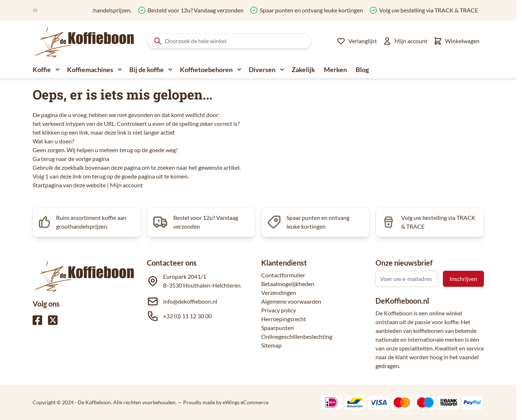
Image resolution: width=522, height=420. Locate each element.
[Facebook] (37, 320)
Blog (362, 69)
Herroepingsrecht (283, 318)
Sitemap (271, 345)
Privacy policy (278, 310)
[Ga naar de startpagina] (85, 41)
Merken (335, 69)
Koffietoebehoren (206, 69)
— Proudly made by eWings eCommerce (223, 402)
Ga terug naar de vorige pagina (71, 158)
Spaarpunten (277, 327)
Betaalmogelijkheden (287, 283)
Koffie (42, 69)
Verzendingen (278, 292)
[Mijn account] (405, 41)
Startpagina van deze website (69, 184)
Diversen (262, 69)
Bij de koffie (146, 69)
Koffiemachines (90, 69)
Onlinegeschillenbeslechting (296, 336)
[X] (53, 320)
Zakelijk (303, 69)
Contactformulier (283, 274)
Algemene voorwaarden (291, 301)
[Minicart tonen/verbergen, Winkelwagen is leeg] (456, 41)
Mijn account (126, 184)
